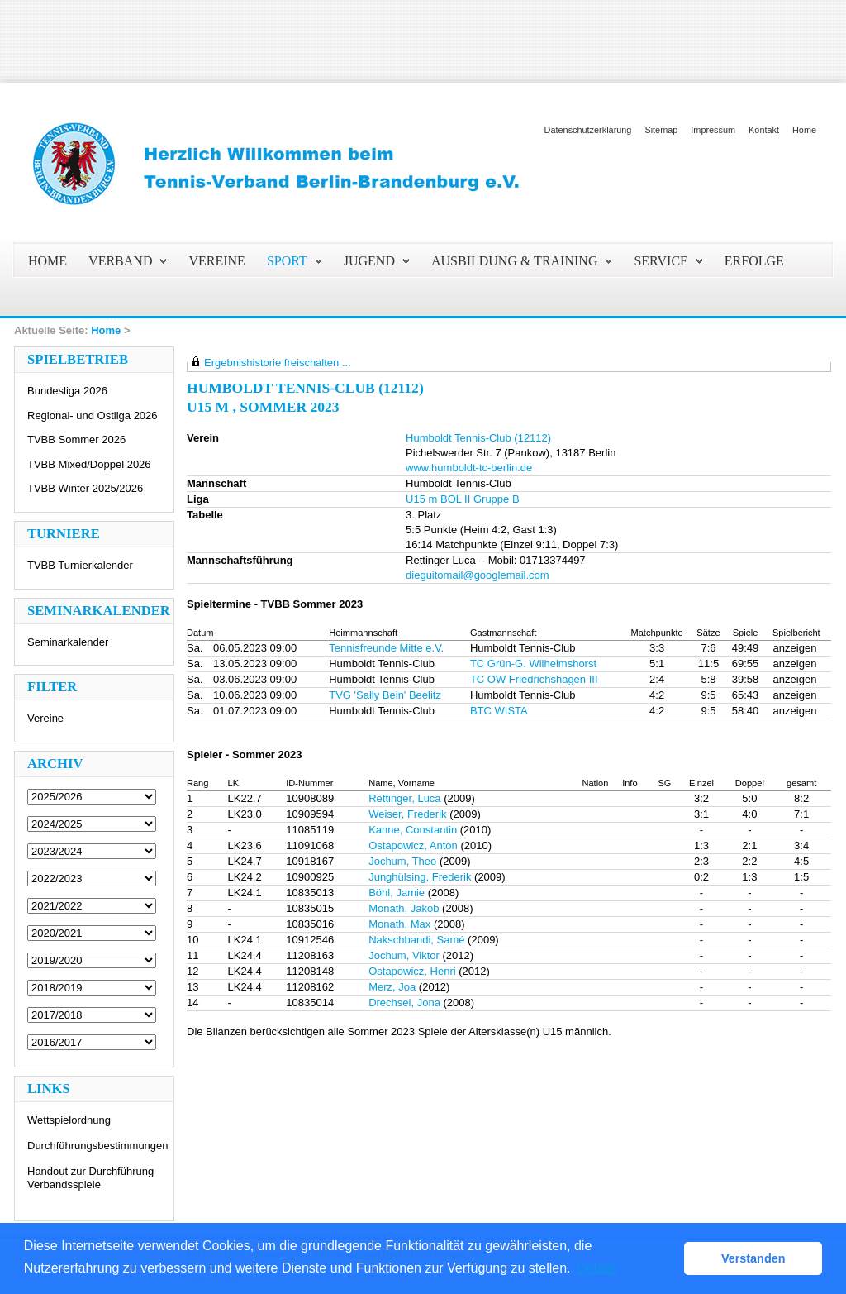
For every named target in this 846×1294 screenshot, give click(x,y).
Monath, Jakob (403, 908)
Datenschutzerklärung (588, 130)
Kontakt (764, 130)
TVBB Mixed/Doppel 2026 (89, 464)
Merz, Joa (392, 987)
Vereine (45, 718)
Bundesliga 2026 (67, 390)
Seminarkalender (67, 642)
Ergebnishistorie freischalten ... (277, 362)
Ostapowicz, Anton (413, 845)
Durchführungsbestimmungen (98, 1145)
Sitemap (660, 130)
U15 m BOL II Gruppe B (463, 499)
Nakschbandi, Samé (416, 939)
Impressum (713, 130)
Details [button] (597, 1268)
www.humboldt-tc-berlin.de (469, 467)
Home (804, 130)
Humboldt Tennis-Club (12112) (478, 438)
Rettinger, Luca (404, 798)
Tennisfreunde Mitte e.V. (386, 648)
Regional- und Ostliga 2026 (92, 415)
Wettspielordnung (69, 1120)
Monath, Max (399, 924)
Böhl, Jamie (396, 892)
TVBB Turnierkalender (80, 565)
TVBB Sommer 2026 (76, 439)
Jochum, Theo (402, 861)
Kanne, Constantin (412, 830)
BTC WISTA (499, 710)
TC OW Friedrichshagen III (534, 679)
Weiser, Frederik (407, 814)
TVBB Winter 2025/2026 (85, 488)
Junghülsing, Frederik (419, 877)
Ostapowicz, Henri (411, 971)
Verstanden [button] (753, 1258)
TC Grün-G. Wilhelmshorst (533, 663)
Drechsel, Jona (404, 1002)
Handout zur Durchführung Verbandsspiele (90, 1178)
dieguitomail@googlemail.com (477, 575)
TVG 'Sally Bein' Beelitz (385, 695)
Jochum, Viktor (404, 955)
